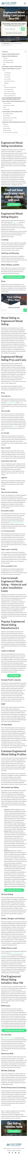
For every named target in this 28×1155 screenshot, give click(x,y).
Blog (5, 1148)
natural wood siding (11, 402)
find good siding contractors (16, 522)
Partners (9, 1148)
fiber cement (15, 426)
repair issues (15, 222)
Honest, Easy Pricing (14, 890)
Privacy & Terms (20, 1148)
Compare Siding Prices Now (14, 1030)
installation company (8, 1038)
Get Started (14, 204)
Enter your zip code (13, 307)
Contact (14, 1148)
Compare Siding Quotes (14, 277)
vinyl (20, 402)
